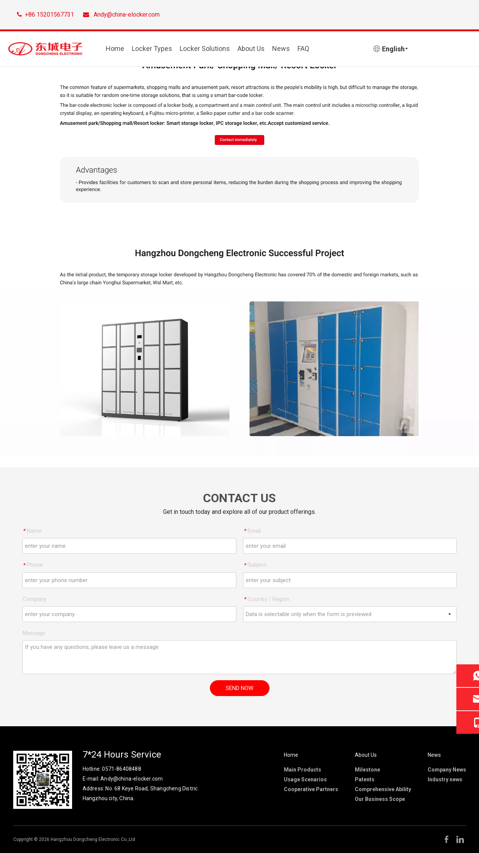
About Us (251, 48)
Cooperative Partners (311, 789)
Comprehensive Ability (383, 789)
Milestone (367, 770)
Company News (447, 770)
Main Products (302, 770)
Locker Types (152, 48)
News (281, 48)
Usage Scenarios (305, 779)
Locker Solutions (205, 48)
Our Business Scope (380, 799)
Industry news (445, 779)
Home (115, 48)
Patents (364, 779)
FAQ (303, 48)
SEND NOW (239, 688)
